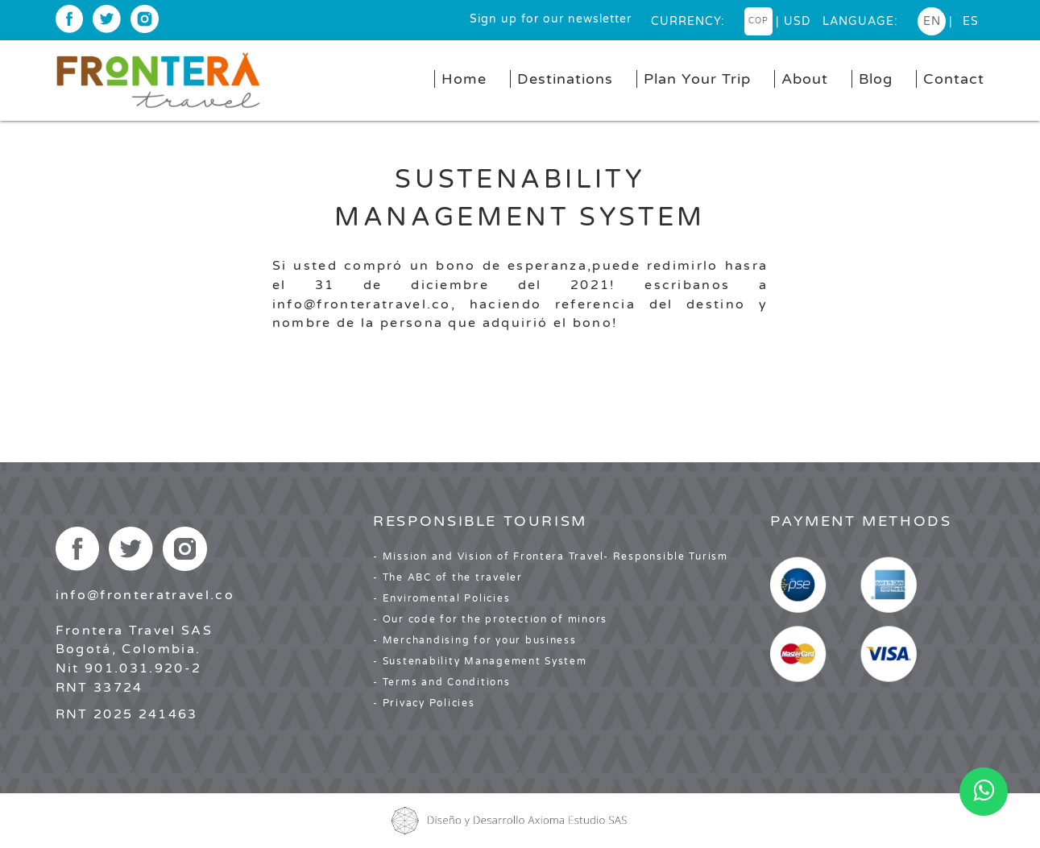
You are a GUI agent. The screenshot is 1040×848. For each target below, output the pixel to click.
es (971, 21)
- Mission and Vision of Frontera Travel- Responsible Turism (550, 556)
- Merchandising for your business (474, 640)
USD (797, 21)
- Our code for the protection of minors (490, 619)
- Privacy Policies (423, 703)
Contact (953, 79)
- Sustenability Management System (479, 661)
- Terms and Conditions (441, 682)
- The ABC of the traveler (448, 577)
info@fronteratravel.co (145, 595)
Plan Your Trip (697, 79)
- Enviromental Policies (441, 598)
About (804, 79)
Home (464, 79)
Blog (876, 79)
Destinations (565, 79)
